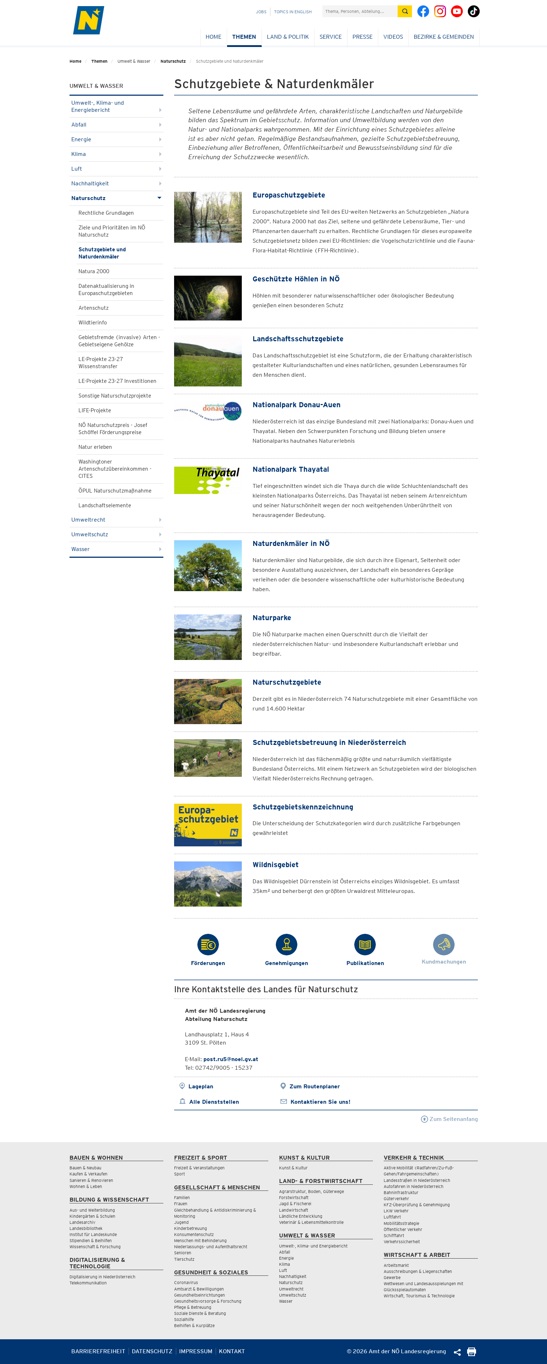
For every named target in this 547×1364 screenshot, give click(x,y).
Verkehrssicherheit (402, 1241)
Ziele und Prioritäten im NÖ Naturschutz (111, 231)
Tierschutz (184, 1259)
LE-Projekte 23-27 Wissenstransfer (100, 363)
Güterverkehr (396, 1198)
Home (213, 36)
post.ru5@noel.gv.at (230, 1059)
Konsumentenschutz (194, 1234)
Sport (179, 1174)
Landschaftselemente (104, 505)
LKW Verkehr (396, 1210)
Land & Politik (288, 36)
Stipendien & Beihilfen (90, 1240)
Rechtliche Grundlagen (106, 213)
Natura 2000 (93, 271)
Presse (362, 36)
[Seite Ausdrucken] (471, 1354)
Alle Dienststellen (214, 1101)
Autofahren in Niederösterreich (413, 1186)
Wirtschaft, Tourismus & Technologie (419, 1295)
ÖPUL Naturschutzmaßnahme (115, 491)
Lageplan (200, 1086)
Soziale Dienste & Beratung (200, 1313)
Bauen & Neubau (85, 1167)
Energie (116, 139)
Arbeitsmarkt (396, 1265)
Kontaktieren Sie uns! (320, 1101)
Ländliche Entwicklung (300, 1216)
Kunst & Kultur (293, 1167)
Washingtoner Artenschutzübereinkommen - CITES (115, 468)
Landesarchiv (82, 1222)
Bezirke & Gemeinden (444, 36)
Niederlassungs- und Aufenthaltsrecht (210, 1246)
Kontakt (232, 1351)
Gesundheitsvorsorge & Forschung (207, 1301)
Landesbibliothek (85, 1228)
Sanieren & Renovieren (91, 1180)
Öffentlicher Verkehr (403, 1229)
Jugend (181, 1222)
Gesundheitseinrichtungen (199, 1295)
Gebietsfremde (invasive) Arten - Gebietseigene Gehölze (119, 341)
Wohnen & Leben (85, 1186)
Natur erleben (95, 447)
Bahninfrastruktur (401, 1192)
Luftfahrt (392, 1217)
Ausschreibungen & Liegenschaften (418, 1271)
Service (331, 36)
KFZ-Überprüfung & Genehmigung (417, 1204)
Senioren (182, 1252)
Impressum (195, 1351)
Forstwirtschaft (293, 1197)
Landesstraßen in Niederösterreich (417, 1180)
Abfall (116, 124)
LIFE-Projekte (94, 410)
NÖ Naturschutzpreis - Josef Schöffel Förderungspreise (112, 429)
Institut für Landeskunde (93, 1234)
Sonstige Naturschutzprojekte (114, 396)
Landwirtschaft (293, 1210)
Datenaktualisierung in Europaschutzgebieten (106, 289)
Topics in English (293, 11)
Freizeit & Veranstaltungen (199, 1167)
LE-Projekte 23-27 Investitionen (117, 381)
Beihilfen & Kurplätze (194, 1325)
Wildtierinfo (92, 322)
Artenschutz (93, 308)
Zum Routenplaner (314, 1086)
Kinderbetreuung (190, 1228)
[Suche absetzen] (405, 11)
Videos (393, 36)
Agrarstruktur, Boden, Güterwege (311, 1191)
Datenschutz (152, 1351)
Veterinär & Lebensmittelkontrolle (311, 1222)
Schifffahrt (394, 1235)
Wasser (116, 549)
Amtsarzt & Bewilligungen (199, 1289)
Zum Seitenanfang (449, 1119)
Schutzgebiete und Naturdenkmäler (102, 253)
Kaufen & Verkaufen (88, 1174)
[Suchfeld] (360, 11)
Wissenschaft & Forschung (95, 1246)
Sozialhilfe (184, 1319)
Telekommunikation (88, 1282)
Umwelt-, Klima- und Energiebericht (116, 106)
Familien (182, 1197)
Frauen (180, 1203)
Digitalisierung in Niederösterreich (102, 1276)
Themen (244, 36)
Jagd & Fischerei (295, 1203)
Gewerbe (392, 1277)
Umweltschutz (116, 534)
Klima (116, 154)
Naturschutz (173, 61)
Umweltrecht (116, 519)
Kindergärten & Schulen (92, 1216)
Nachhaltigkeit (116, 183)
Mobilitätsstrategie (401, 1223)
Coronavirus (186, 1282)
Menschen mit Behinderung (200, 1240)
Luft (116, 168)
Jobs (261, 11)
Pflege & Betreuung (192, 1307)
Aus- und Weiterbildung (92, 1210)
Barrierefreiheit (98, 1351)
